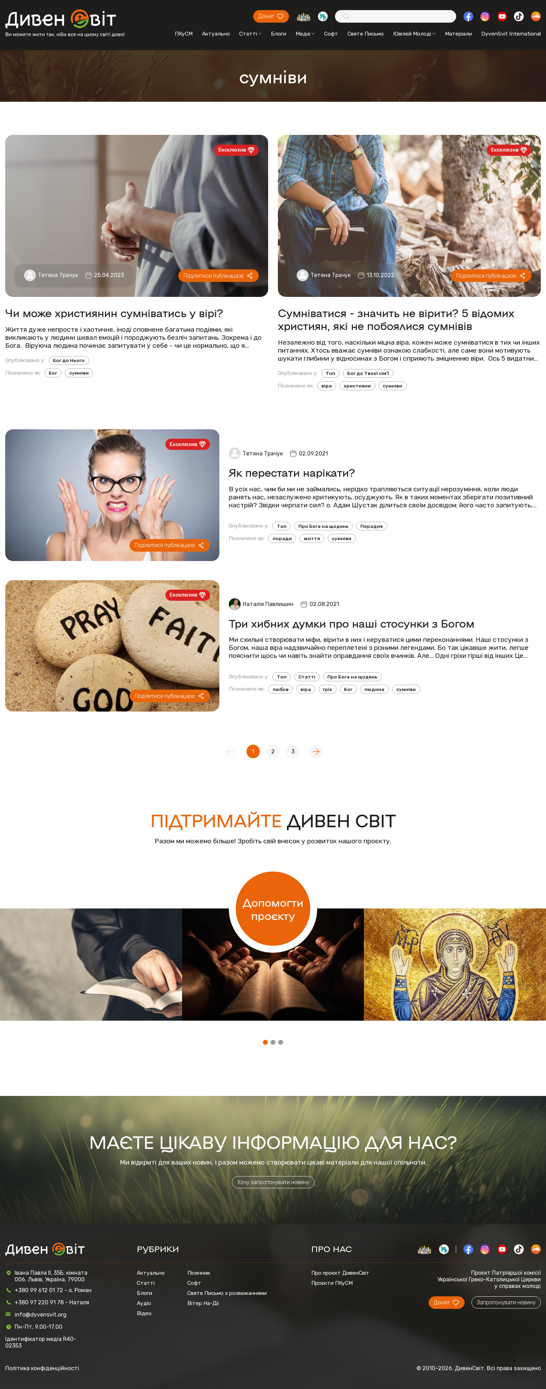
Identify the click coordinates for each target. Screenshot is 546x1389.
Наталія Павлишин (268, 604)
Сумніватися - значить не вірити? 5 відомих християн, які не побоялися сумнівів (396, 319)
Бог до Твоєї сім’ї (368, 373)
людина (374, 689)
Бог (53, 373)
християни (357, 386)
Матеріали (458, 33)
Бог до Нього (69, 360)
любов (281, 689)
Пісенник (198, 1272)
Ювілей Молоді (414, 33)
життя (312, 538)
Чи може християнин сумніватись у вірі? (114, 312)
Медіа (305, 33)
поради (282, 538)
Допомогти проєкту (273, 908)
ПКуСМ (184, 33)
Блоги (278, 33)
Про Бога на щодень (323, 526)
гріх (327, 689)
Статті (250, 33)
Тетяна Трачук (58, 275)
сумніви (79, 373)
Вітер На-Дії (203, 1303)
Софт (331, 33)
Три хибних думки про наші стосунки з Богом (351, 622)
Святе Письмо (366, 33)
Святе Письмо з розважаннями (227, 1293)
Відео (144, 1313)
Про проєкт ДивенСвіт (340, 1272)
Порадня (371, 526)
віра (326, 386)
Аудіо (144, 1303)
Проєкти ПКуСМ (332, 1283)
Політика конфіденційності (42, 1368)
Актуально (216, 33)
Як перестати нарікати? (292, 472)
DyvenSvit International (511, 33)
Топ (330, 373)
